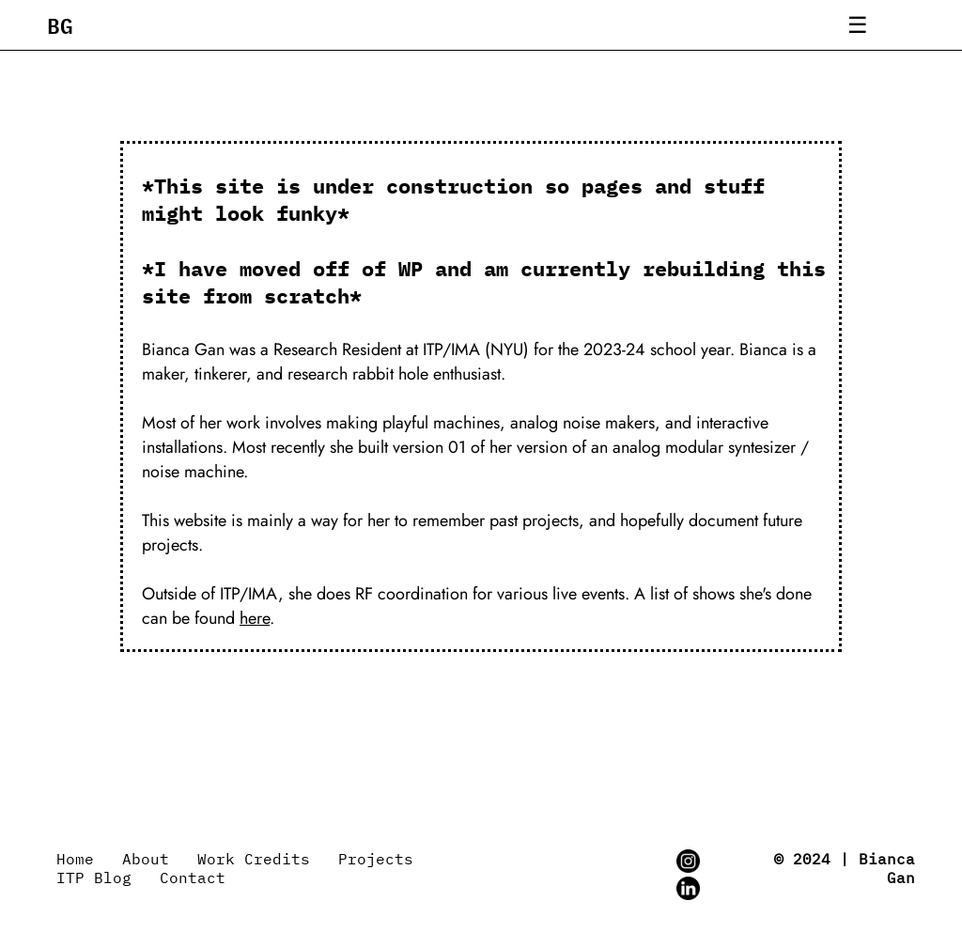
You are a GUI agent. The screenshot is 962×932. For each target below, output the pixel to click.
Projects (375, 858)
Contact (192, 877)
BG (60, 25)
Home (75, 858)
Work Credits (253, 858)
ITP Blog (94, 877)
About (145, 858)
